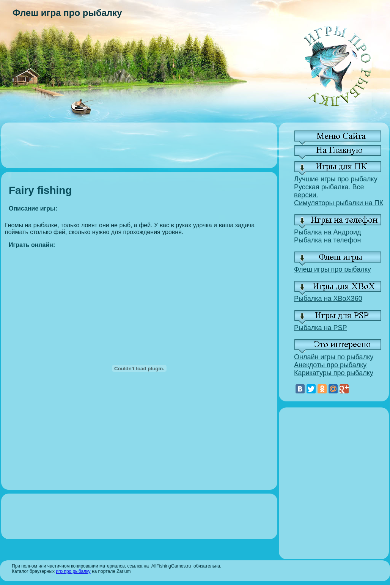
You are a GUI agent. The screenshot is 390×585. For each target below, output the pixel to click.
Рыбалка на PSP (320, 328)
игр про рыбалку (73, 571)
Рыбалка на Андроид (327, 232)
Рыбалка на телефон (327, 240)
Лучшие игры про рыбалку (335, 179)
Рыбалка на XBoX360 (328, 298)
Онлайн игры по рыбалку (333, 357)
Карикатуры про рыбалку (333, 373)
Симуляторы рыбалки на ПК (338, 203)
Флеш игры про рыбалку (332, 269)
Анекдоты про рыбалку (330, 365)
